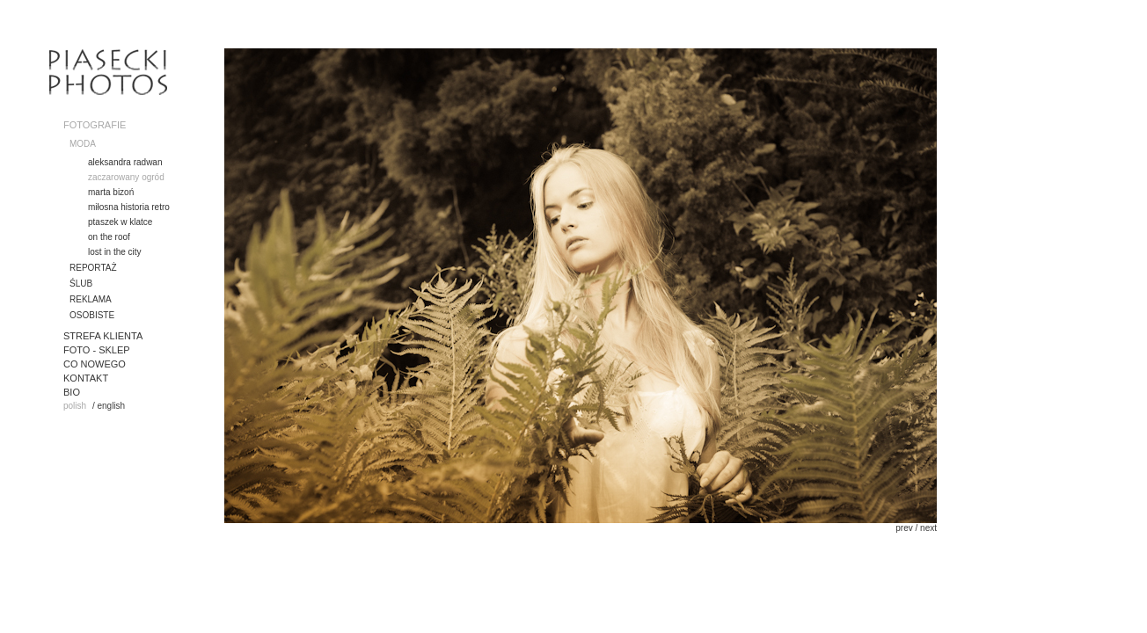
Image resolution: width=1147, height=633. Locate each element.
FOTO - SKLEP (96, 350)
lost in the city (115, 252)
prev (903, 528)
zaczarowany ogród (126, 177)
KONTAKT (85, 378)
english (111, 406)
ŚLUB (80, 283)
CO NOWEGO (94, 364)
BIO (71, 392)
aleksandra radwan (125, 162)
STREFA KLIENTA (102, 336)
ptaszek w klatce (120, 222)
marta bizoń (111, 192)
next (928, 528)
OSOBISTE (91, 315)
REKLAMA (90, 299)
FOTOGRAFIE (94, 125)
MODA (82, 144)
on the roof (109, 237)
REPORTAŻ (93, 268)
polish (74, 406)
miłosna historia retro (129, 207)
